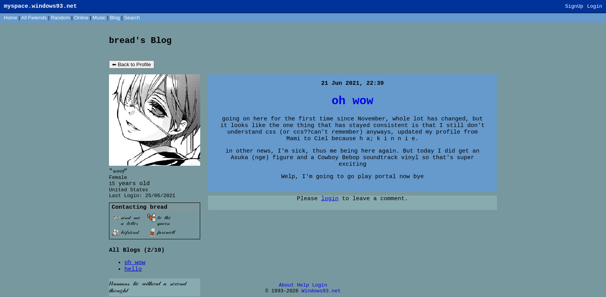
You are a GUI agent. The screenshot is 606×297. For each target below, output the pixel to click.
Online (81, 18)
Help (303, 285)
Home (10, 18)
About (286, 285)
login (330, 199)
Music (99, 18)
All (34, 18)
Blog (115, 18)
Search (132, 18)
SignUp (574, 6)
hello (133, 269)
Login (594, 6)
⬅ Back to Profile (131, 64)
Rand (60, 18)
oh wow (134, 262)
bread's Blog (140, 41)
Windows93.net (320, 291)
